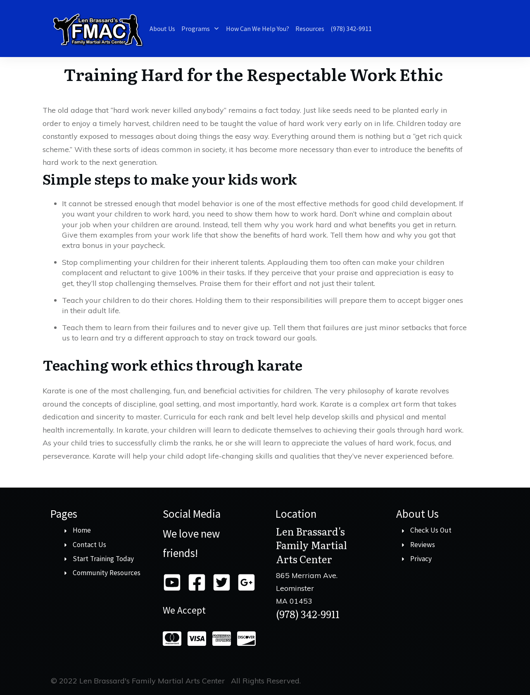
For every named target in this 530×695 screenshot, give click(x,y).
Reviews (422, 544)
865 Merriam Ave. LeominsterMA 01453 (306, 588)
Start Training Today (103, 558)
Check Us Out (431, 530)
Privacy (421, 558)
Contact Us (89, 544)
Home (82, 530)
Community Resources (106, 572)
